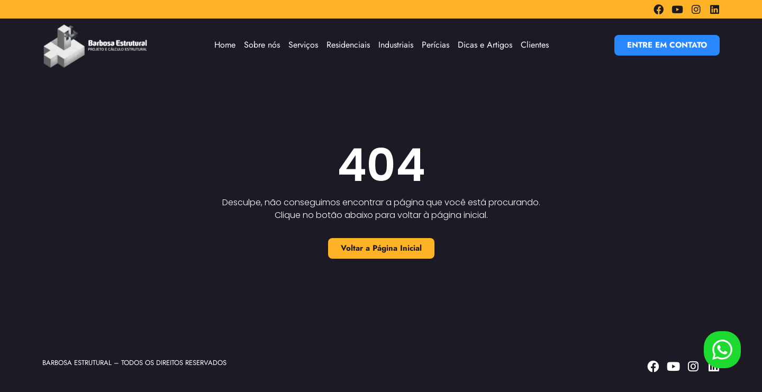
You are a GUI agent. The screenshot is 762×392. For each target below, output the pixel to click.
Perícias (435, 45)
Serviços (303, 45)
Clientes (535, 45)
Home (224, 45)
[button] (667, 45)
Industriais (395, 45)
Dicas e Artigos (485, 45)
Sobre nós (262, 45)
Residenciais (348, 45)
